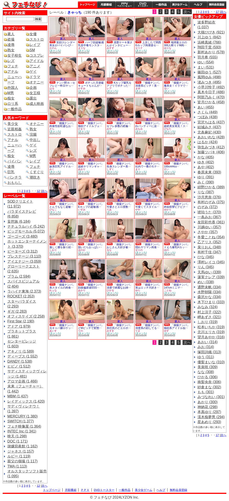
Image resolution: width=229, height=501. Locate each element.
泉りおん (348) (209, 247)
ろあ (109, 209)
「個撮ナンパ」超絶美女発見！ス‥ (177, 125)
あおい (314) (207, 342)
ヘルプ (198, 4)
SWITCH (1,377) (20, 421)
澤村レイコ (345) (211, 262)
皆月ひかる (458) (211, 102)
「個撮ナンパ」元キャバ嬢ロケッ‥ (62, 327)
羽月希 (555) (207, 57)
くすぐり (37, 172)
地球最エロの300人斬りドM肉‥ (175, 44)
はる (51, 88)
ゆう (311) (205, 357)
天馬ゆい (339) (209, 272)
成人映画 (37, 104)
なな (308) (205, 372)
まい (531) (205, 67)
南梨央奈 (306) (209, 382)
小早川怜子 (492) (211, 87)
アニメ (35, 66)
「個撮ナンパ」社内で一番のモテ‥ (148, 165)
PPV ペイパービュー (124, 4)
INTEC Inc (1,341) (21, 431)
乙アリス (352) (209, 242)
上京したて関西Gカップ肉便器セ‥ (148, 44)
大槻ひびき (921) (211, 32)
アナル (12, 71)
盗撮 (11, 39)
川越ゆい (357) (209, 227)
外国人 (12, 87)
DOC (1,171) (17, 441)
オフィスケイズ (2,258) (26, 316)
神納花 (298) (207, 407)
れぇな (53, 290)
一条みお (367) (209, 217)
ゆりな (167, 48)
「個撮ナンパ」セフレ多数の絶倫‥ (119, 125)
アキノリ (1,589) (20, 351)
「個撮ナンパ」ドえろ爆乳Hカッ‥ (177, 246)
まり (137, 169)
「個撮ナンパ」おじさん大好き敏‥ (119, 246)
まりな (81, 48)
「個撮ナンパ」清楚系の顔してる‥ (148, 327)
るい (166, 88)
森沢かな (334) (209, 297)
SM (32, 50)
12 (38, 191)
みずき (110, 330)
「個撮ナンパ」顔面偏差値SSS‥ (91, 286)
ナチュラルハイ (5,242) (26, 226)
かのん (53, 48)
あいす (53, 330)
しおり (53, 250)
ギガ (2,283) (17, 311)
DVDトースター (143, 4)
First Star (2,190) (20, 321)
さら (51, 128)
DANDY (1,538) (19, 361)
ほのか (81, 250)
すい (166, 169)
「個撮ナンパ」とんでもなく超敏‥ (62, 205)
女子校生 (14, 55)
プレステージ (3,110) (24, 256)
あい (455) (205, 107)
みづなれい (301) (211, 397)
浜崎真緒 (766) (209, 42)
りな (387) (205, 192)
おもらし (14, 183)
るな (109, 250)
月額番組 (106, 4)
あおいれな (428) (211, 137)
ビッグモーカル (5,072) (26, 231)
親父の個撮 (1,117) (22, 461)
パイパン (14, 161)
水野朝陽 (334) (209, 292)
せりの (139, 250)
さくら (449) (207, 112)
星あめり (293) (209, 422)
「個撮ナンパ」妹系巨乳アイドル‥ (62, 165)
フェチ (12, 66)
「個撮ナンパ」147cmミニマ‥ (177, 286)
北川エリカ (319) (211, 332)
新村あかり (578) (211, 52)
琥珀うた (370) (209, 212)
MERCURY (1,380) (22, 416)
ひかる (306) (207, 377)
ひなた (167, 128)
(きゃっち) (55, 50)
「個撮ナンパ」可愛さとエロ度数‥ (119, 205)
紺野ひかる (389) (211, 187)
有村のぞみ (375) (211, 202)
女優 (33, 34)
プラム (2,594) (18, 276)
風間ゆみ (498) (209, 77)
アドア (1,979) (18, 326)
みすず (110, 48)
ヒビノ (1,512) (18, 366)
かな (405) (205, 157)
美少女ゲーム (179, 4)
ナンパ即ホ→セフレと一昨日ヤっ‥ (62, 84)
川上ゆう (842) (209, 37)
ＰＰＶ (85, 490)
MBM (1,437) (17, 396)
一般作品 (161, 4)
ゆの (166, 250)
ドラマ (35, 77)
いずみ (81, 209)
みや (109, 128)
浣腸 (33, 134)
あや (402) (205, 167)
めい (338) (205, 282)
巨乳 (11, 172)
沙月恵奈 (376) (209, 197)
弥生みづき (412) (211, 147)
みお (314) (205, 347)
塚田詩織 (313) (209, 352)
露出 (33, 98)
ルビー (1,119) (18, 456)
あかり (81, 290)
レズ (11, 61)
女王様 (35, 93)
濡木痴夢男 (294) (211, 417)
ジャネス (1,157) (20, 451)
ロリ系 (12, 104)
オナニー (37, 82)
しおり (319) (207, 322)
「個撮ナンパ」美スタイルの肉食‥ (62, 286)
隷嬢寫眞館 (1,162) (22, 446)
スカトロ (37, 39)
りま (137, 330)
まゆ (137, 88)
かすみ (81, 88)
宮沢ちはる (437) (211, 122)
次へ (44, 191)
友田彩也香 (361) (211, 222)
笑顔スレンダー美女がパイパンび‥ (62, 44)
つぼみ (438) (207, 117)
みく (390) (205, 182)
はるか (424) (207, 142)
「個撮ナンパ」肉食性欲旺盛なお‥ (62, 125)
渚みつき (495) (209, 82)
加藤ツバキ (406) (211, 152)
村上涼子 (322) (209, 312)
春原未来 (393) (209, 172)
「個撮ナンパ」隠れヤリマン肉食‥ (148, 246)
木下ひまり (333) (211, 302)
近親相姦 (14, 129)
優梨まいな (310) (211, 362)
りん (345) (205, 267)
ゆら (137, 290)
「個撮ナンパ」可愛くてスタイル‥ (148, 205)
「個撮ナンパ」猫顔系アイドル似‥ (177, 327)
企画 (33, 87)
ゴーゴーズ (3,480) (22, 236)
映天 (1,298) (17, 436)
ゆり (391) (205, 177)
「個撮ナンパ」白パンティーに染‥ (148, 125)
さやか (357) (207, 232)
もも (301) (205, 392)
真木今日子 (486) (211, 92)
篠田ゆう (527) (209, 72)
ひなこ (53, 209)
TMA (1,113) (17, 466)
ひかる (110, 290)
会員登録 (216, 4)
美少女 (12, 124)
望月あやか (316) (211, 337)
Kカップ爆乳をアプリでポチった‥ (119, 84)
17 (217, 11)
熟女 (11, 50)
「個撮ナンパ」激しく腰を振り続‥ (62, 246)
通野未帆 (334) (209, 287)
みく (51, 169)
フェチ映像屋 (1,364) (24, 426)
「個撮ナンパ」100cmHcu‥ (177, 165)
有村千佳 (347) (209, 252)
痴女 (11, 98)
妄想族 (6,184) (18, 221)
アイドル (37, 61)
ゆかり (167, 209)
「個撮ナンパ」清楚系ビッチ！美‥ (148, 84)
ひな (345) (205, 257)
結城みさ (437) (209, 127)
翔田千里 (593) (209, 47)
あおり (81, 169)
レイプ (35, 45)
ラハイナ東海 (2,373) (24, 291)
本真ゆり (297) (209, 412)
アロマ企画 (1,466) (22, 381)
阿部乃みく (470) (211, 97)
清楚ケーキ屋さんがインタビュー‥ (119, 44)
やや (137, 209)
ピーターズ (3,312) (22, 251)
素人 (11, 34)
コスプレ (37, 55)
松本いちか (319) (211, 327)
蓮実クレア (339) (211, 277)
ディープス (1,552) (22, 356)
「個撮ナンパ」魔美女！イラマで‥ (177, 84)
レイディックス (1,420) (26, 401)
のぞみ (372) (207, 207)
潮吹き (35, 177)
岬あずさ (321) (209, 317)
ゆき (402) (205, 162)
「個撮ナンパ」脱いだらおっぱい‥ (91, 246)
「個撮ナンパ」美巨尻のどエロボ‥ (119, 327)
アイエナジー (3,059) (24, 261)
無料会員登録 (178, 490)
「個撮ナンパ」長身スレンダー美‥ (119, 165)
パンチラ (14, 177)
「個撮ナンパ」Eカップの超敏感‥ (91, 205)
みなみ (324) (207, 307)
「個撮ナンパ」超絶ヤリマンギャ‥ (91, 165)
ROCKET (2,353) (21, 296)
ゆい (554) (205, 62)
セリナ (139, 48)
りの (80, 330)
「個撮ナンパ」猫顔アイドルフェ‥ (91, 125)
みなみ (139, 128)
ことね (167, 290)
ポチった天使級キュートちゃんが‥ (91, 84)
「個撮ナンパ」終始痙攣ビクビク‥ (177, 205)
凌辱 (11, 45)
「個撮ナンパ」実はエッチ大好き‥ (148, 286)
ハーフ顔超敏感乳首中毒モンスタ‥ (91, 44)
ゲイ (33, 71)
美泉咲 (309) (207, 367)
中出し (35, 140)
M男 (10, 93)
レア (109, 88)
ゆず (166, 330)
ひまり (81, 128)
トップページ (87, 4)
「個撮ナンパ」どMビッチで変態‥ (91, 327)
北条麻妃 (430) (209, 132)
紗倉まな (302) (209, 387)
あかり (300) (207, 402)
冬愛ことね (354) (211, 237)
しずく (110, 169)
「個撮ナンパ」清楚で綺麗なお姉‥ (119, 286)
